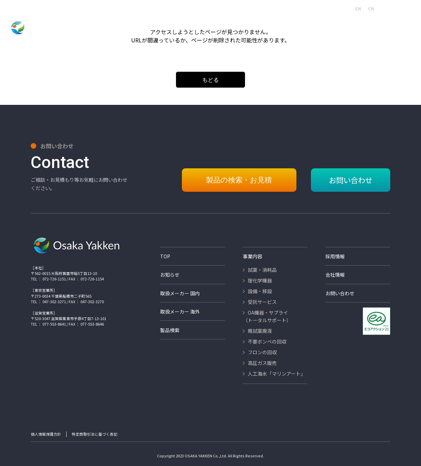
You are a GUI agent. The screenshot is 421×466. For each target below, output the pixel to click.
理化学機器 (141, 23)
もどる (210, 80)
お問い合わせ (401, 8)
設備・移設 (172, 23)
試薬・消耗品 (108, 23)
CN (371, 9)
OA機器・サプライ (245, 23)
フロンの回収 (363, 23)
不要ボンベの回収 (324, 23)
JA (345, 9)
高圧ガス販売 (398, 23)
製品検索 (164, 8)
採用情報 (232, 8)
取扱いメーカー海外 (307, 8)
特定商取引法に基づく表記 (94, 431)
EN (358, 9)
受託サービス (205, 23)
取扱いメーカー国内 (265, 8)
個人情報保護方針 (46, 431)
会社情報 (141, 8)
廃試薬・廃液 (285, 23)
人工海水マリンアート (198, 8)
